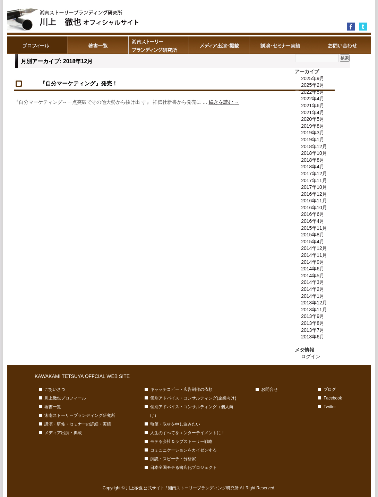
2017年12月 (314, 173)
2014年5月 (312, 275)
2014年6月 (312, 268)
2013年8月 (312, 323)
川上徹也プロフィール (37, 45)
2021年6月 (312, 105)
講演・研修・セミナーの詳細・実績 (280, 45)
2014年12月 (314, 248)
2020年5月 (312, 119)
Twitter (330, 406)
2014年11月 (314, 255)
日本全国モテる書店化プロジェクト (183, 467)
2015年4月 (312, 241)
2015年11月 (314, 228)
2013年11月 (314, 309)
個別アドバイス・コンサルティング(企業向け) (193, 398)
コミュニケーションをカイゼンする (183, 450)
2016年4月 (312, 221)
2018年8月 (312, 160)
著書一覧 (98, 45)
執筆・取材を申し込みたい (175, 424)
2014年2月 (312, 289)
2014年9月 (312, 262)
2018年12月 (314, 146)
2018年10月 (314, 153)
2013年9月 (312, 316)
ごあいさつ (54, 389)
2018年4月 (312, 166)
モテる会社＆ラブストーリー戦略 (181, 441)
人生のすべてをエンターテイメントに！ (187, 432)
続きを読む (224, 102)
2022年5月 (312, 92)
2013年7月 (312, 330)
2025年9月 (312, 78)
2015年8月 (312, 234)
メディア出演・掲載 (219, 45)
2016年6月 (312, 214)
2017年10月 (314, 187)
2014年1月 (312, 296)
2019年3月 (312, 132)
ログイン (310, 356)
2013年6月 (312, 336)
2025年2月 (312, 85)
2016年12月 (314, 194)
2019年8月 (312, 126)
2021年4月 (312, 112)
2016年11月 (314, 200)
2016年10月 (314, 207)
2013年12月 (314, 302)
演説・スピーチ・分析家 (173, 458)
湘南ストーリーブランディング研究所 (158, 45)
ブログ (330, 389)
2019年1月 (312, 139)
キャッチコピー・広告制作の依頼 (181, 389)
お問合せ (340, 45)
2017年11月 (314, 180)
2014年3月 (312, 282)
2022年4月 (312, 98)
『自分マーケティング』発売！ (81, 83)
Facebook (333, 398)
